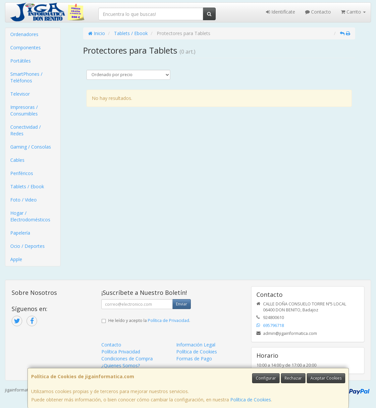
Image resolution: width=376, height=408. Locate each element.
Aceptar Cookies (326, 378)
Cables (17, 160)
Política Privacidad (120, 351)
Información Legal (195, 344)
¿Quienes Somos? (120, 365)
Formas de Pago (194, 358)
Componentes (25, 47)
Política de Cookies (250, 399)
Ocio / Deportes (27, 246)
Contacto (318, 12)
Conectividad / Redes (25, 130)
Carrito (353, 12)
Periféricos (21, 173)
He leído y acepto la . (149, 320)
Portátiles (20, 61)
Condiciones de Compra (127, 358)
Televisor (20, 94)
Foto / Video (23, 200)
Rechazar (293, 378)
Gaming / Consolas (30, 147)
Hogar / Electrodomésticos (30, 216)
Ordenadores (24, 34)
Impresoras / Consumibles (24, 110)
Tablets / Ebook (27, 186)
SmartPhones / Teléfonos (26, 77)
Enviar (181, 304)
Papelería (20, 233)
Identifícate (280, 12)
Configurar (266, 378)
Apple (16, 259)
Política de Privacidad (168, 320)
